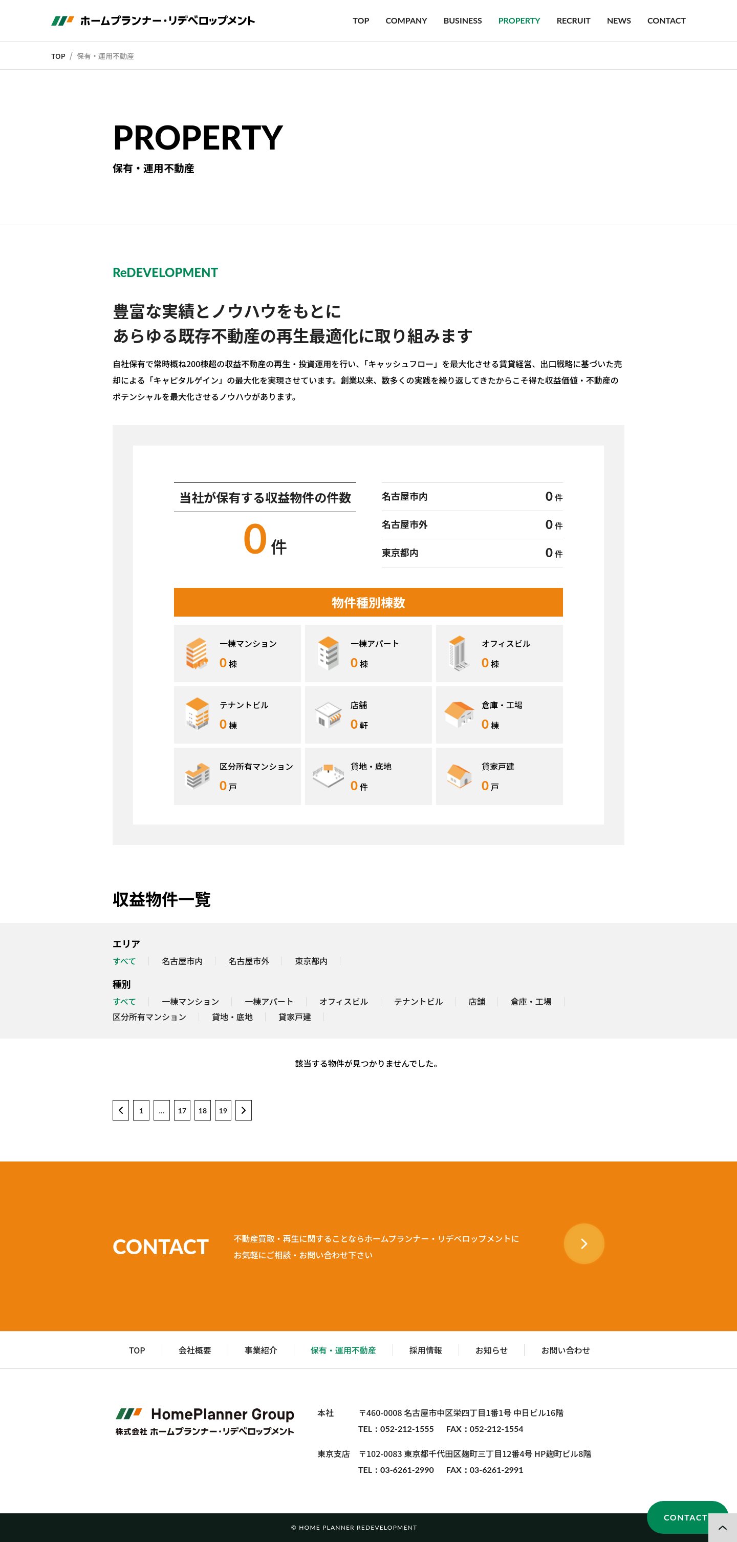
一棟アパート (269, 1001)
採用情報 (425, 1350)
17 (182, 1110)
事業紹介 (261, 1350)
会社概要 (195, 1350)
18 (203, 1110)
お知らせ (491, 1350)
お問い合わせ (565, 1350)
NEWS (619, 20)
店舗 (477, 1001)
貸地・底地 (232, 1017)
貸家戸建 (294, 1017)
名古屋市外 (248, 961)
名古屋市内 (182, 961)
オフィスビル (343, 1001)
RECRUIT (574, 20)
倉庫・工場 (531, 1001)
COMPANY (406, 20)
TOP (361, 20)
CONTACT (666, 20)
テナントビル (418, 1001)
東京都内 (311, 961)
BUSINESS (463, 20)
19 (223, 1110)
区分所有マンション (149, 1017)
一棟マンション (190, 1001)
